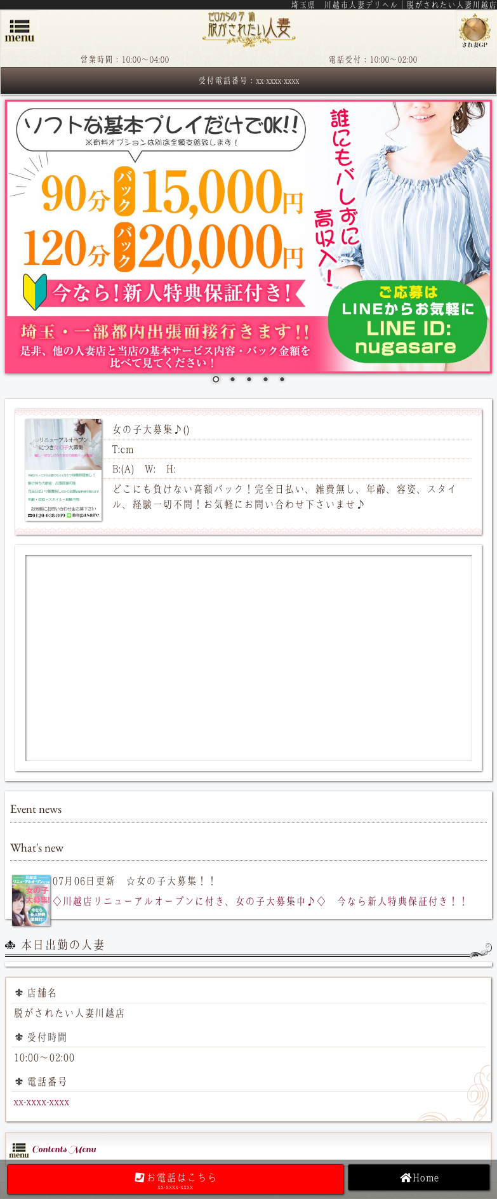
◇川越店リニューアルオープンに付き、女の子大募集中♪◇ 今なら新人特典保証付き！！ (260, 901)
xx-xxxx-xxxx (41, 1101)
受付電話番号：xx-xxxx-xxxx (248, 80)
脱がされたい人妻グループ (475, 29)
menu (20, 29)
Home (419, 1177)
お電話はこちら (175, 1180)
